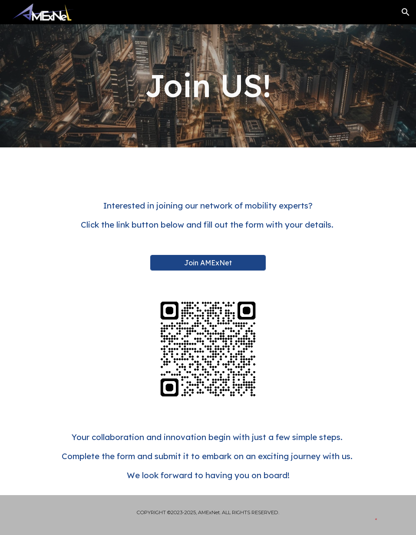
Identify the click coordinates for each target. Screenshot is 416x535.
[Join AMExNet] (208, 262)
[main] (208, 86)
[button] (405, 12)
